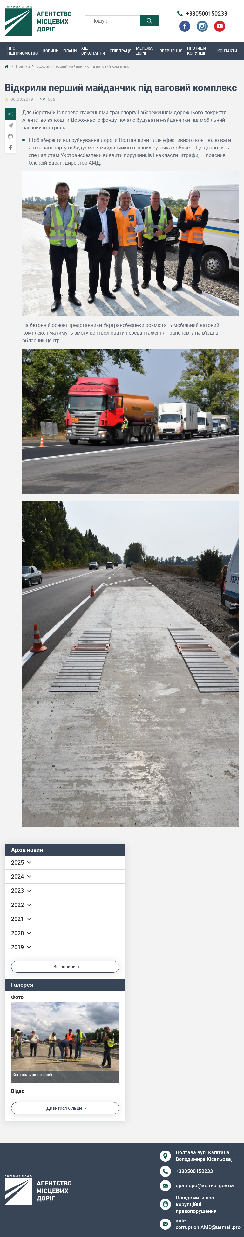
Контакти (227, 50)
